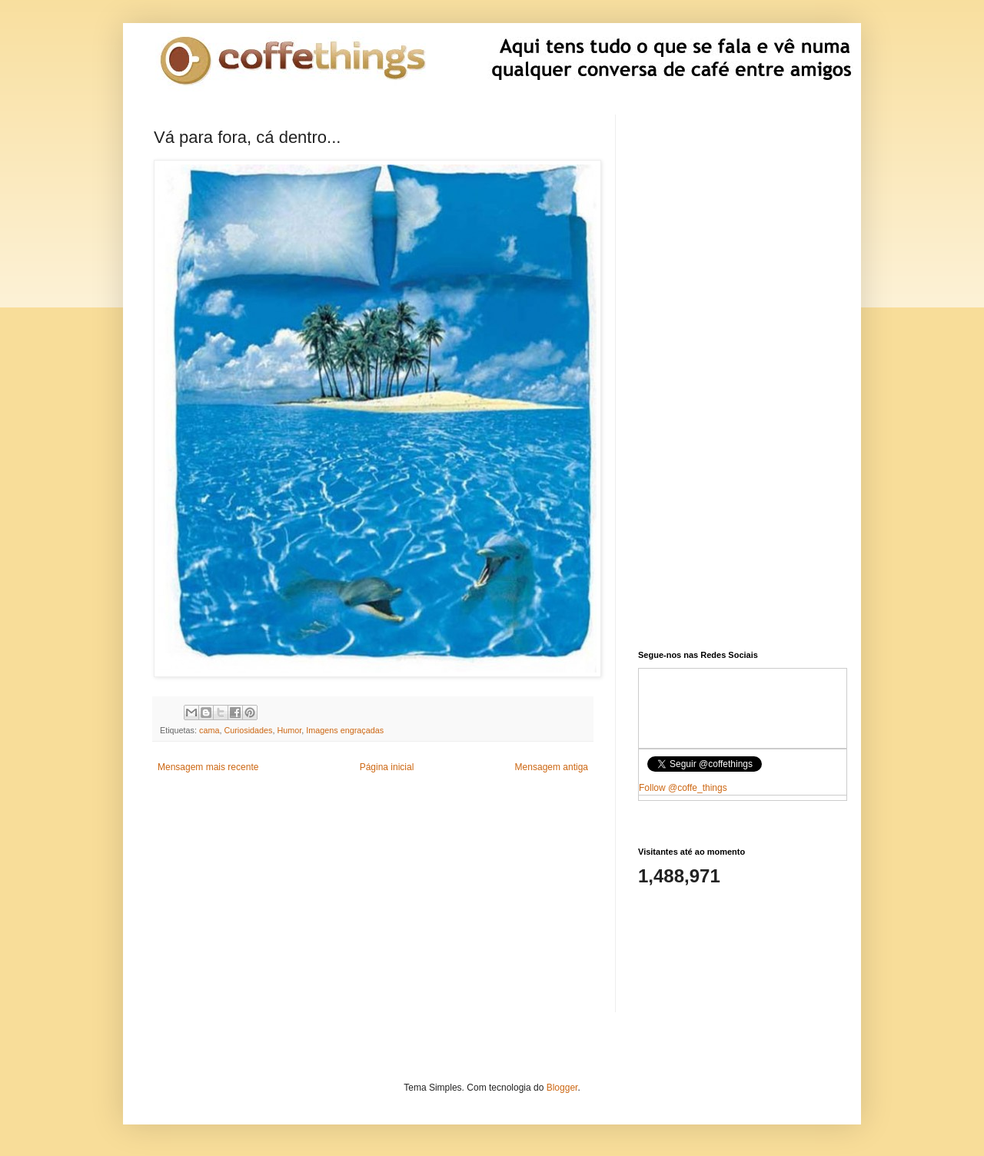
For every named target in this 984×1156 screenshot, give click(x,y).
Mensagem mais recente (208, 767)
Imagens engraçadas (345, 730)
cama (209, 730)
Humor (289, 730)
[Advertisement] (373, 904)
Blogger (562, 1087)
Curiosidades (248, 730)
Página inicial (387, 767)
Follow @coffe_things (683, 787)
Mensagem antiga (551, 767)
